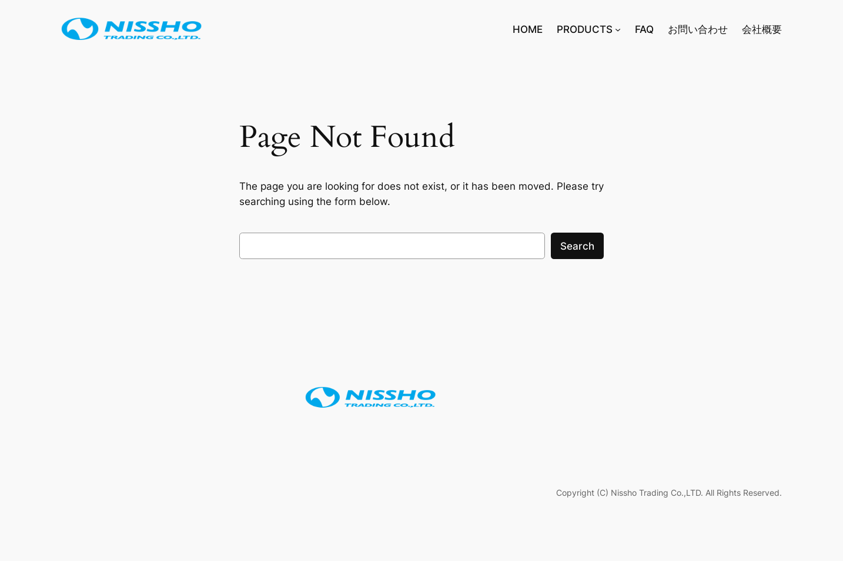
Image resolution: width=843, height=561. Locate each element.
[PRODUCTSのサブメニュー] (618, 29)
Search (577, 246)
